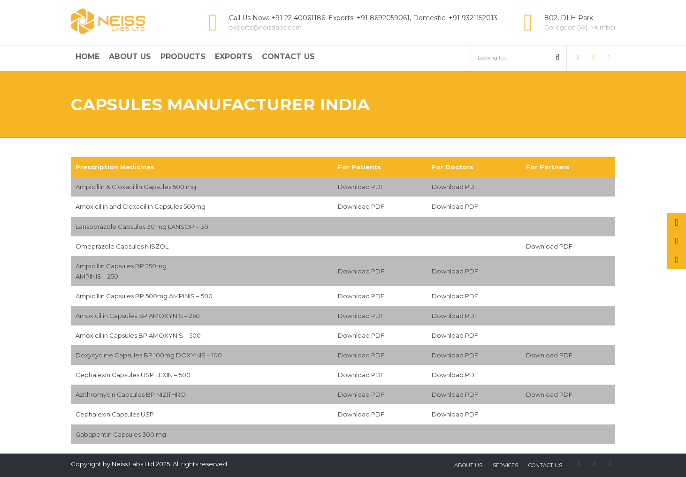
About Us (130, 56)
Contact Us (288, 56)
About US (468, 465)
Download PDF (361, 186)
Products (183, 56)
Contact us (545, 465)
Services (505, 465)
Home (87, 56)
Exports (233, 56)
